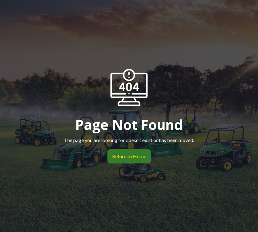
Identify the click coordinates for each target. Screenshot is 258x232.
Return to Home (126, 156)
